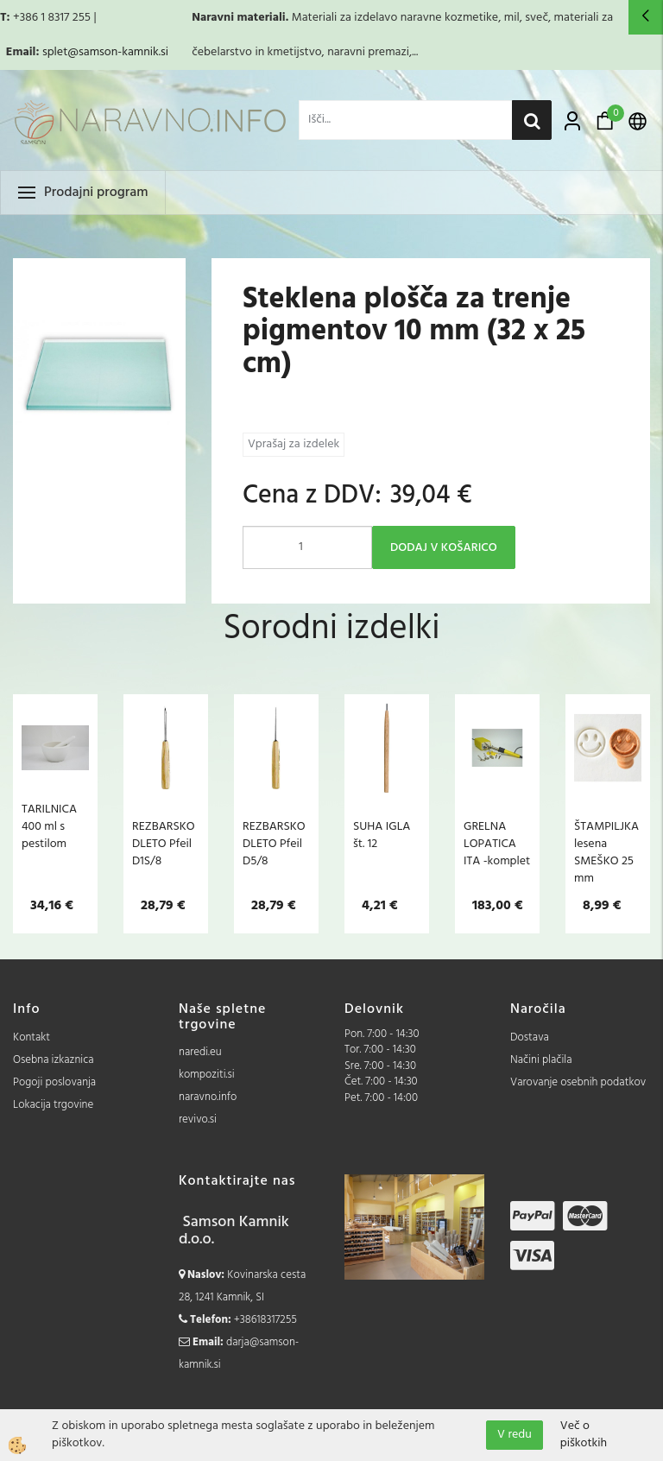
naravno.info (208, 1097)
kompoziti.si (207, 1075)
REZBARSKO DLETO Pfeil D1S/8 (163, 843)
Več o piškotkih (583, 1435)
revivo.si (198, 1119)
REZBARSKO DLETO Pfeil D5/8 (274, 843)
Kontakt (31, 1037)
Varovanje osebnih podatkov (578, 1082)
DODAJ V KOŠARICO (443, 548)
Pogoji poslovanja (54, 1082)
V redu (514, 1435)
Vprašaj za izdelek (293, 444)
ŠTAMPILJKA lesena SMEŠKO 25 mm (606, 852)
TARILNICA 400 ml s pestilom (49, 826)
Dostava (529, 1037)
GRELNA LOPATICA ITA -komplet (497, 843)
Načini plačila (541, 1060)
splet (54, 52)
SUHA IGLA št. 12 (381, 835)
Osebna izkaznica (53, 1060)
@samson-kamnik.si (117, 52)
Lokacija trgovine (53, 1105)
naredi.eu (200, 1052)
